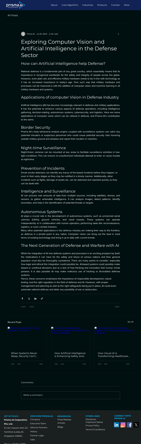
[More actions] (118, 33)
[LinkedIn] (116, 424)
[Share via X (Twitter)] (29, 298)
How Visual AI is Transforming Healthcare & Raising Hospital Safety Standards (113, 355)
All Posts (13, 15)
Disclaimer (91, 419)
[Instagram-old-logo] (123, 424)
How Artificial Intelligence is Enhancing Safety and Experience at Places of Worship (70, 355)
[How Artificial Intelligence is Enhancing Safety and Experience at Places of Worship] (70, 338)
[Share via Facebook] (22, 298)
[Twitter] (136, 424)
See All (130, 322)
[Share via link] (42, 298)
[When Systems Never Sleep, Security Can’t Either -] (27, 338)
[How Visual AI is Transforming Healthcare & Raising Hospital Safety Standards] (114, 338)
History (33, 431)
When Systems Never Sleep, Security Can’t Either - (24, 355)
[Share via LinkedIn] (35, 298)
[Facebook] (129, 424)
